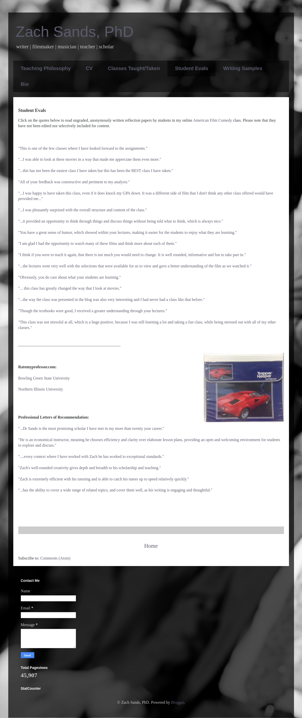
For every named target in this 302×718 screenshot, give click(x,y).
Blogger (177, 702)
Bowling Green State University (44, 378)
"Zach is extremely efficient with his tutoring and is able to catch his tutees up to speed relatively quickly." (103, 479)
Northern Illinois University (40, 389)
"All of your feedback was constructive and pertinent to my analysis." (74, 182)
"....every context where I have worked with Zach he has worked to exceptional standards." (91, 456)
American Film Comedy (212, 120)
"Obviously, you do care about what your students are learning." (69, 277)
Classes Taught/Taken (134, 68)
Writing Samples (242, 68)
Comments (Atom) (55, 558)
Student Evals (191, 68)
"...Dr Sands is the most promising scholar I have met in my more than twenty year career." (91, 428)
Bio (25, 84)
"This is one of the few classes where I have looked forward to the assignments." (83, 148)
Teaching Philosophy (46, 68)
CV (89, 68)
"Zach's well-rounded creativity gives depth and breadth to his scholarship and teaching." (89, 468)
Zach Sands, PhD (75, 31)
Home (151, 546)
